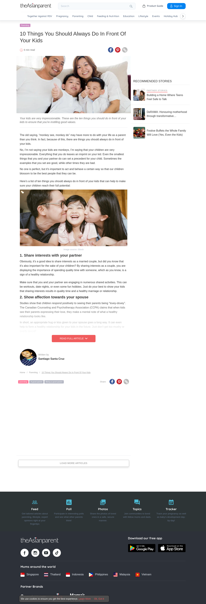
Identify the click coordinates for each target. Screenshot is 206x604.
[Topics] (137, 511)
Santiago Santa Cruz (51, 358)
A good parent (36, 381)
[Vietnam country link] (143, 574)
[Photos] (103, 511)
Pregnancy (62, 16)
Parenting (77, 16)
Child (90, 16)
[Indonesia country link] (75, 574)
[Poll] (69, 511)
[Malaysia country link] (122, 574)
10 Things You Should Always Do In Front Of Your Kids (66, 372)
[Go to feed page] (36, 7)
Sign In (176, 6)
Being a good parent (54, 381)
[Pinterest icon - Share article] (117, 49)
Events (156, 16)
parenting (23, 381)
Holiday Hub (171, 16)
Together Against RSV (39, 16)
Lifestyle (143, 16)
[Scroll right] (183, 16)
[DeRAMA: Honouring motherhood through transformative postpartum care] (160, 113)
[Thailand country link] (52, 574)
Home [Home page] (22, 372)
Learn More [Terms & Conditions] (85, 598)
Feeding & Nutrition (108, 16)
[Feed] (35, 511)
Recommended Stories (152, 80)
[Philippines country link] (98, 574)
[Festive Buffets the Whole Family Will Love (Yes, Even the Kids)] (160, 132)
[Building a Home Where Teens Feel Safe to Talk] (160, 94)
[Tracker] (171, 511)
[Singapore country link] (30, 574)
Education (128, 16)
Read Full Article (73, 338)
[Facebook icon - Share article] (110, 49)
